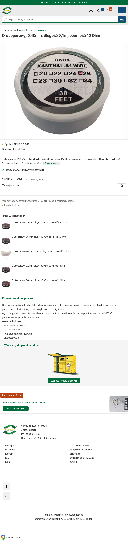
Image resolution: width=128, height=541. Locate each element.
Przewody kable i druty (14, 30)
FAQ (7, 457)
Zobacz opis (50, 163)
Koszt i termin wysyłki (79, 445)
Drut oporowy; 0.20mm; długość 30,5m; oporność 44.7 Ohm (39, 222)
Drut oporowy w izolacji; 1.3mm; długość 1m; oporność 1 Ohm (40, 251)
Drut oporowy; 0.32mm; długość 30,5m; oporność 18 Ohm (38, 265)
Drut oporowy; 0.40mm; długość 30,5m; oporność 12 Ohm (38, 280)
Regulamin (10, 449)
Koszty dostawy (12, 205)
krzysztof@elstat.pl (64, 201)
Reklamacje (74, 453)
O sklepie (9, 445)
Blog (7, 462)
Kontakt (9, 453)
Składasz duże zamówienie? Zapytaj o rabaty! (64, 2)
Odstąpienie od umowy (80, 449)
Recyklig (73, 462)
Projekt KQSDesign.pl (82, 519)
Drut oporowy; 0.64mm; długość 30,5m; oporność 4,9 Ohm (39, 237)
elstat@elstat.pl (29, 430)
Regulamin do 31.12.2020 (81, 457)
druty (31, 30)
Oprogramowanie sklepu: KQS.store (53, 519)
